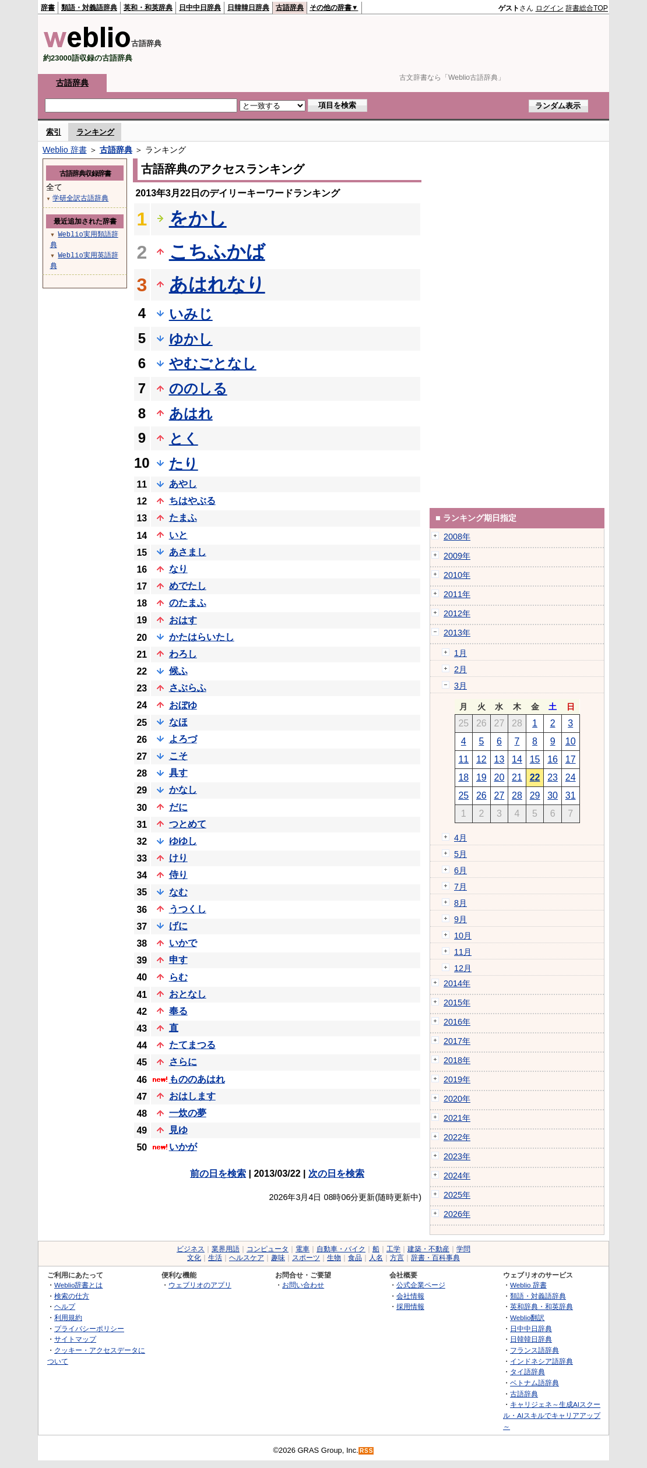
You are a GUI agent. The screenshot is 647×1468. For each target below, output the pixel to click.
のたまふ (187, 603)
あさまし (187, 552)
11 (463, 759)
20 (499, 777)
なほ (178, 722)
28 (517, 795)
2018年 (457, 1060)
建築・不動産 (428, 1248)
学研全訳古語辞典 (80, 198)
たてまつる (192, 1045)
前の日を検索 (218, 1173)
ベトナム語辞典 (534, 1382)
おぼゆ (183, 705)
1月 (460, 653)
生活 (215, 1257)
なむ (178, 892)
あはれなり (217, 284)
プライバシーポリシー (89, 1328)
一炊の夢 (187, 1113)
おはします (192, 1096)
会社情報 (410, 1296)
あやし (183, 484)
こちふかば (217, 251)
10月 (463, 935)
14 (517, 759)
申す (178, 960)
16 (552, 759)
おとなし (187, 994)
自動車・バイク (341, 1248)
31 (570, 795)
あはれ (191, 413)
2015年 (457, 1002)
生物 (334, 1257)
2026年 (457, 1214)
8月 (460, 903)
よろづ (183, 739)
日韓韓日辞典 (248, 7)
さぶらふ (187, 688)
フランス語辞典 (534, 1350)
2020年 (457, 1098)
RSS (367, 1451)
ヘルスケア (246, 1257)
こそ (178, 756)
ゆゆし (183, 841)
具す (178, 773)
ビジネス (191, 1248)
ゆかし (191, 339)
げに (178, 926)
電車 (303, 1248)
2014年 (457, 983)
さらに (183, 1062)
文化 (194, 1257)
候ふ (178, 671)
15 (535, 759)
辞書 (48, 7)
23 (552, 777)
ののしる (198, 388)
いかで (183, 943)
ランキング (95, 132)
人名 (376, 1257)
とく (183, 438)
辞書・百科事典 (435, 1257)
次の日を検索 (336, 1173)
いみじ (191, 314)
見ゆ (178, 1130)
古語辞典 (290, 7)
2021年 (457, 1118)
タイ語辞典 (527, 1371)
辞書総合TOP (586, 8)
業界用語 (226, 1248)
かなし (183, 790)
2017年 (457, 1041)
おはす (183, 620)
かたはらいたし (201, 637)
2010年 (457, 575)
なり (178, 569)
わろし (183, 654)
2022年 (457, 1137)
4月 (460, 837)
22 (535, 777)
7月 (460, 886)
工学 (393, 1248)
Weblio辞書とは (78, 1285)
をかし (198, 218)
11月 (463, 952)
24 (570, 777)
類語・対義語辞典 (89, 7)
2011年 (457, 594)
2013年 (457, 632)
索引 (53, 132)
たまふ (183, 518)
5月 (460, 854)
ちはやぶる (192, 501)
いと (178, 535)
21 (517, 777)
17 (570, 759)
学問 (463, 1248)
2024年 (457, 1175)
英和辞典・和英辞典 (541, 1306)
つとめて (187, 824)
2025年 (457, 1194)
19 (481, 777)
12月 (463, 968)
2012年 (457, 613)
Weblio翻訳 (527, 1317)
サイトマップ (75, 1339)
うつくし (187, 909)
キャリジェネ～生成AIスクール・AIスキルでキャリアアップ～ (551, 1415)
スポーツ (306, 1257)
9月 (460, 919)
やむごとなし (212, 363)
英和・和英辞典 (148, 7)
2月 (460, 669)
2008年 (457, 536)
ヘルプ (64, 1306)
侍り (178, 875)
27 (499, 795)
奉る (178, 1011)
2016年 (457, 1021)
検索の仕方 (71, 1296)
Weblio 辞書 (65, 149)
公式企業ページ (420, 1285)
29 (535, 795)
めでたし (187, 586)
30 (552, 795)
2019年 (457, 1079)
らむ (178, 977)
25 (463, 795)
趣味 (278, 1257)
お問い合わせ (303, 1285)
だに (178, 807)
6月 (460, 870)
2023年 (457, 1156)
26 (481, 795)
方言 (397, 1257)
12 (481, 759)
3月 (460, 685)
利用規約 (68, 1317)
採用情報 (410, 1306)
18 (463, 777)
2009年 (457, 555)
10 (570, 741)
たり (183, 463)
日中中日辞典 (200, 7)
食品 (355, 1257)
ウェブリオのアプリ (199, 1285)
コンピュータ (268, 1248)
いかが (183, 1147)
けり (178, 858)
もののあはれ (197, 1079)
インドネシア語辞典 (541, 1361)
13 (499, 759)
